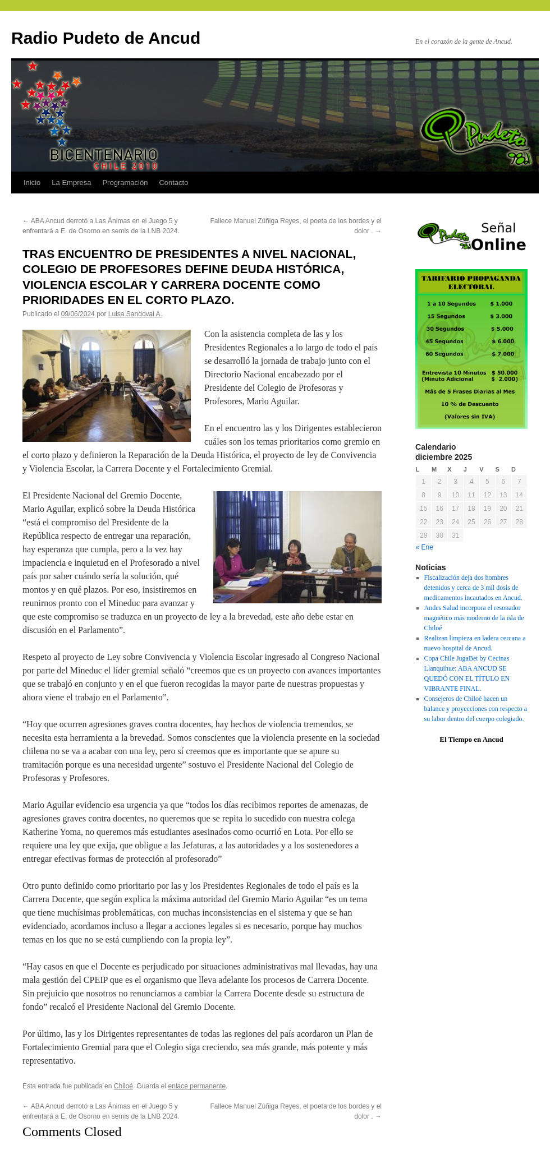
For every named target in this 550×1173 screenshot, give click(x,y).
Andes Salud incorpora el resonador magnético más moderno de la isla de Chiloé (474, 618)
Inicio (32, 182)
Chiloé (123, 1086)
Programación (125, 182)
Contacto (173, 182)
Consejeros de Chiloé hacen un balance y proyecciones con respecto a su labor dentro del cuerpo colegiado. (476, 709)
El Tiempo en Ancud (471, 739)
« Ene (424, 547)
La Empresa (71, 182)
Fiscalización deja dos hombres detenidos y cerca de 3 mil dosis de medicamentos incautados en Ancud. (473, 588)
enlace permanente (197, 1086)
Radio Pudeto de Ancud (105, 38)
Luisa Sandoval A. (135, 314)
